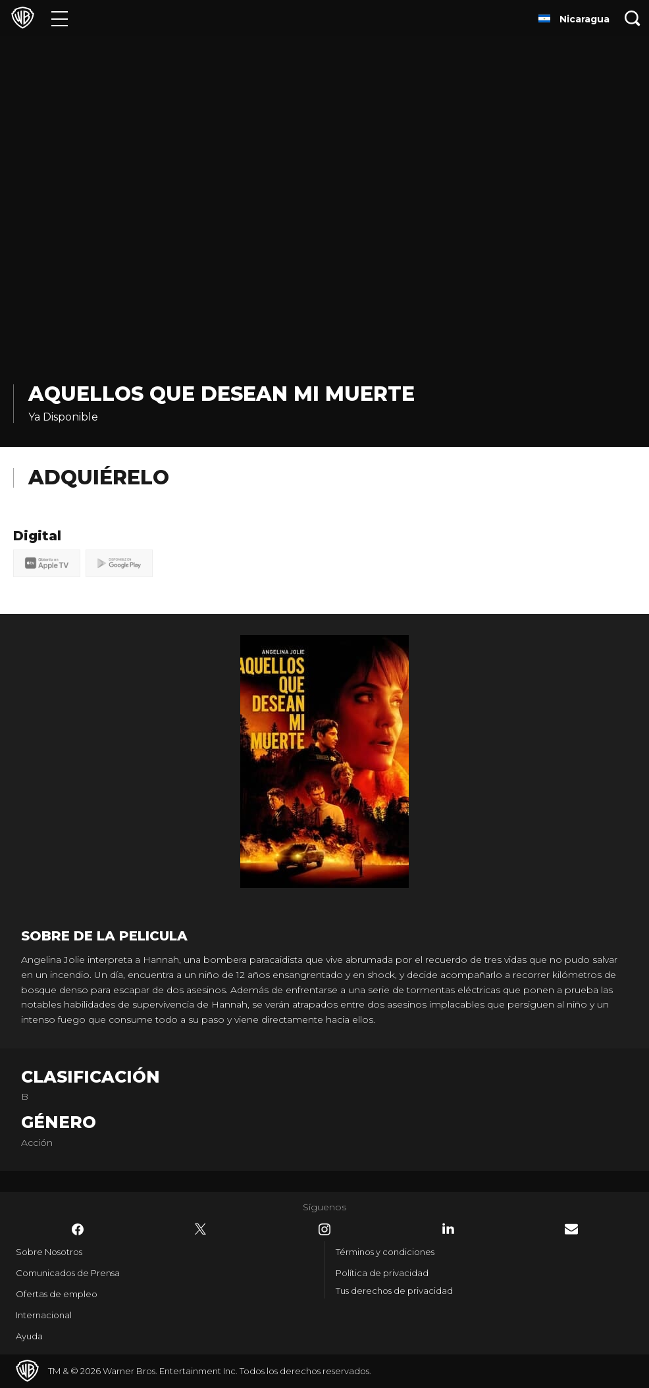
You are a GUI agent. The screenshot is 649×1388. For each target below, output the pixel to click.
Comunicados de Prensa (68, 1273)
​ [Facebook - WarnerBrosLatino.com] (78, 1229)
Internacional (44, 1315)
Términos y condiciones (385, 1252)
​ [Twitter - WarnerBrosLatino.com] (201, 1229)
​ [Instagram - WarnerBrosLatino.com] (324, 1229)
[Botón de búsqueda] (632, 18)
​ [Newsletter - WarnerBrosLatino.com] (571, 1229)
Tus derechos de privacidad (394, 1290)
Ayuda (29, 1336)
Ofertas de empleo (56, 1294)
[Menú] (59, 18)
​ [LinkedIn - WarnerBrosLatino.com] (448, 1229)
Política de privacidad (382, 1273)
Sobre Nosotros (49, 1252)
